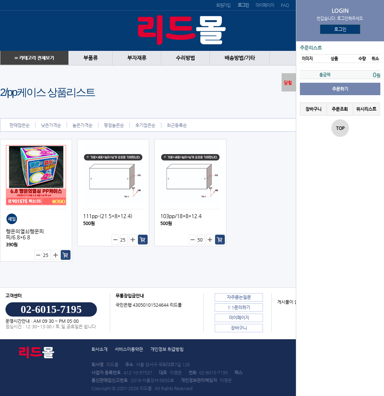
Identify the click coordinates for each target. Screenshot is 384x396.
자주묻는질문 (239, 297)
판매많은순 (20, 125)
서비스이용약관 (129, 349)
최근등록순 (177, 125)
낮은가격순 (51, 125)
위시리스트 (366, 109)
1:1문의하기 (238, 307)
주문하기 (340, 88)
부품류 (90, 58)
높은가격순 (82, 125)
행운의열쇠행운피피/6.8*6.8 (25, 234)
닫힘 (288, 82)
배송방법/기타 (240, 58)
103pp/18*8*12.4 (181, 216)
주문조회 (340, 109)
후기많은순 (145, 125)
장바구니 (313, 109)
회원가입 (223, 5)
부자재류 (136, 58)
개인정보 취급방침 (167, 349)
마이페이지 (265, 5)
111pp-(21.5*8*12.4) (107, 216)
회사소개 (99, 349)
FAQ (284, 5)
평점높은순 (114, 125)
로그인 (340, 29)
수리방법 (185, 58)
